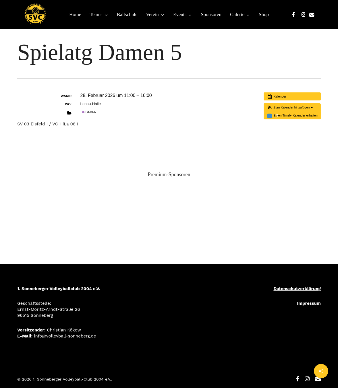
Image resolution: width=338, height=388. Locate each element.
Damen (89, 112)
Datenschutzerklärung (297, 288)
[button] (290, 107)
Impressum (309, 303)
